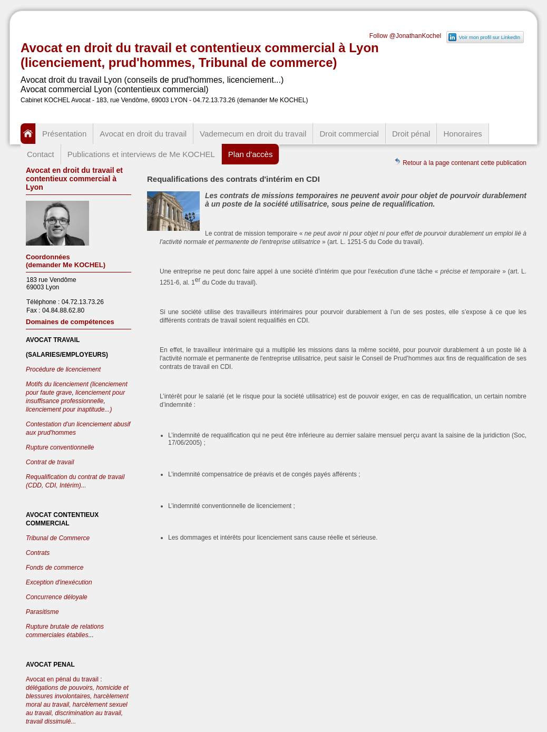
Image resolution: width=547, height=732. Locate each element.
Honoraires (462, 133)
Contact (40, 154)
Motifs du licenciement (58, 384)
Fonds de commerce (54, 567)
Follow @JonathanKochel (405, 36)
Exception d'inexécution (59, 582)
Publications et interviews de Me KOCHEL (141, 154)
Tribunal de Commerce (58, 538)
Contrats (38, 553)
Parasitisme (42, 612)
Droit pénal (411, 133)
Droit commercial (349, 133)
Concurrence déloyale (56, 597)
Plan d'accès (250, 154)
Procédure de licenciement (63, 369)
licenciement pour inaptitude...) (69, 409)
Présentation (64, 133)
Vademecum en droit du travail (253, 133)
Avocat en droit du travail (143, 133)
